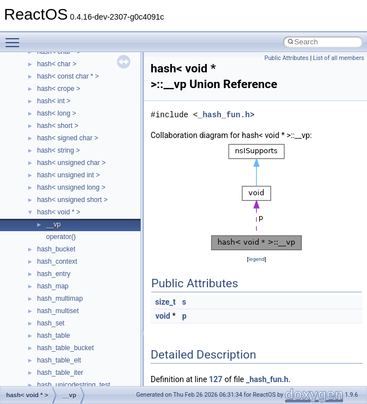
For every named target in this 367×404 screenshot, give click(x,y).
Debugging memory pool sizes (64, 135)
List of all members (338, 58)
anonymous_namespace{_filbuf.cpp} (91, 345)
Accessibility (55, 333)
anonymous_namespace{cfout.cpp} (89, 370)
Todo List (32, 222)
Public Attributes (286, 58)
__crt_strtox (55, 320)
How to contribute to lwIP (56, 98)
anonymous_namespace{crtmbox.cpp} (94, 382)
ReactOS (24, 61)
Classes (31, 271)
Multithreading (40, 185)
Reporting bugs (42, 148)
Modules (31, 246)
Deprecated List (42, 234)
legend (256, 259)
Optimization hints (46, 197)
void (162, 315)
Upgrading (34, 73)
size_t (165, 301)
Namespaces (38, 259)
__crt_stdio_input (62, 296)
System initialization (48, 172)
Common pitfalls (43, 123)
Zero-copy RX (40, 160)
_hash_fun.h (224, 114)
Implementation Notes (52, 209)
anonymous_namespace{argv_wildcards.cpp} (105, 357)
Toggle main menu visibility (15, 37)
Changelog (35, 86)
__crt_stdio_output (65, 308)
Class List (42, 283)
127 (216, 379)
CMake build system (49, 110)
